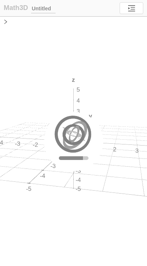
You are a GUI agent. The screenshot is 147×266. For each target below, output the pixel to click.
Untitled (43, 8)
